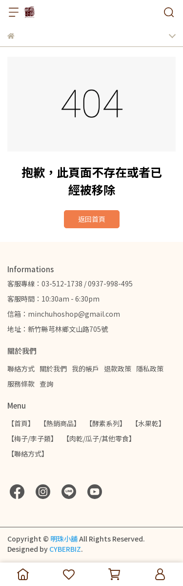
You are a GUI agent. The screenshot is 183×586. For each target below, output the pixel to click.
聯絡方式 (21, 368)
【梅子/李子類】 (32, 438)
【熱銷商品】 (60, 423)
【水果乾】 (148, 423)
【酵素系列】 (105, 423)
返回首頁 (91, 219)
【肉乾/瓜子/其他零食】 (99, 438)
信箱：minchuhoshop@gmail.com (63, 314)
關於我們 (53, 368)
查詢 (46, 384)
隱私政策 (149, 368)
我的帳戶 (85, 368)
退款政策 (117, 368)
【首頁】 (21, 423)
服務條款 (21, 384)
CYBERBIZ (65, 549)
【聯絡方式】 (27, 453)
